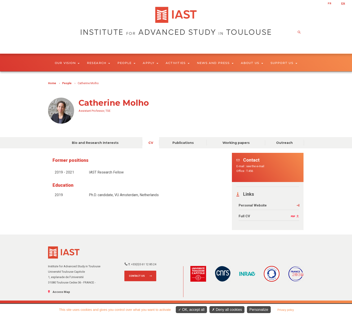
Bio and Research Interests (95, 143)
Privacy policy (285, 310)
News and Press (215, 63)
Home (52, 83)
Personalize (258, 310)
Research (98, 63)
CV (150, 143)
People (126, 63)
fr (330, 3)
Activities (177, 63)
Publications (183, 143)
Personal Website (253, 205)
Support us (284, 63)
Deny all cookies (227, 310)
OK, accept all (191, 310)
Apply (150, 63)
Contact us (137, 275)
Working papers (236, 143)
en (343, 3)
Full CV (244, 216)
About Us (252, 63)
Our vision (67, 63)
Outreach (284, 143)
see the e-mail (255, 166)
